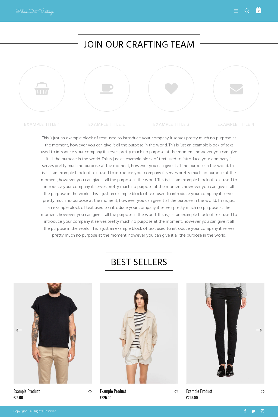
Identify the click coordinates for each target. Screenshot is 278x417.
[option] (53, 342)
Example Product (27, 391)
